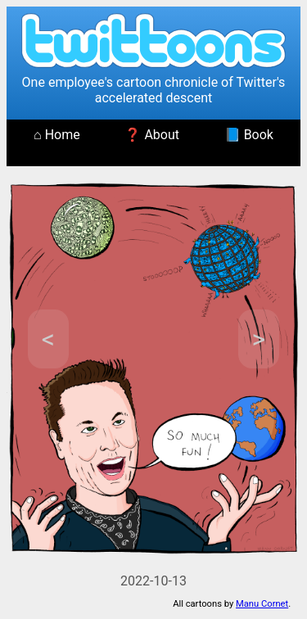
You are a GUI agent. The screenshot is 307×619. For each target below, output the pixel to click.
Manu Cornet (262, 604)
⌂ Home (57, 134)
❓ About (151, 134)
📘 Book (248, 134)
